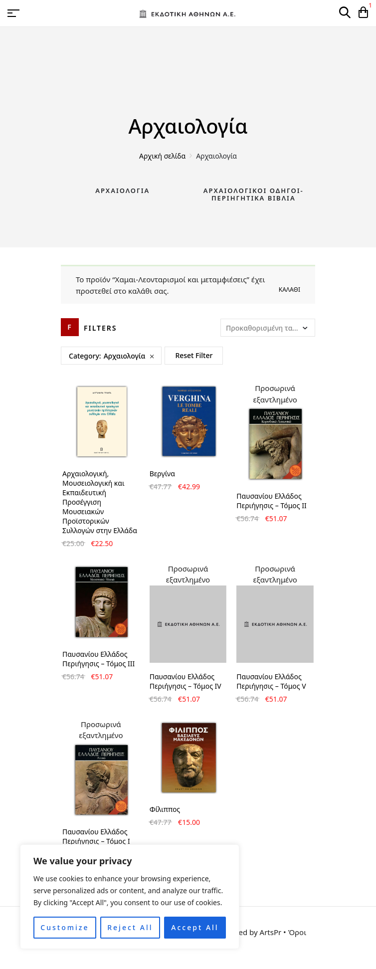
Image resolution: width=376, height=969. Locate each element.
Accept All (194, 927)
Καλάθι (289, 289)
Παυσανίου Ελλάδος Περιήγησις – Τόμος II (271, 500)
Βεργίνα (162, 473)
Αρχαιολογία (122, 190)
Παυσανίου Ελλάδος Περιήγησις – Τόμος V (271, 681)
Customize (64, 927)
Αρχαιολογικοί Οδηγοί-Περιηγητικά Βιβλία (253, 194)
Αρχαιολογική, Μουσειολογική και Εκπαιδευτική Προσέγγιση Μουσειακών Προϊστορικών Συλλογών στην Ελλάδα (99, 502)
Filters (100, 328)
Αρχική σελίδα (162, 156)
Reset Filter (193, 355)
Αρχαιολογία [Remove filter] (125, 356)
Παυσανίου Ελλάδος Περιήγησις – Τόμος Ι (96, 836)
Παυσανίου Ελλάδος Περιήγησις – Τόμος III (98, 658)
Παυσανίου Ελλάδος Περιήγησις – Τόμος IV (185, 681)
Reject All (130, 927)
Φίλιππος (165, 809)
